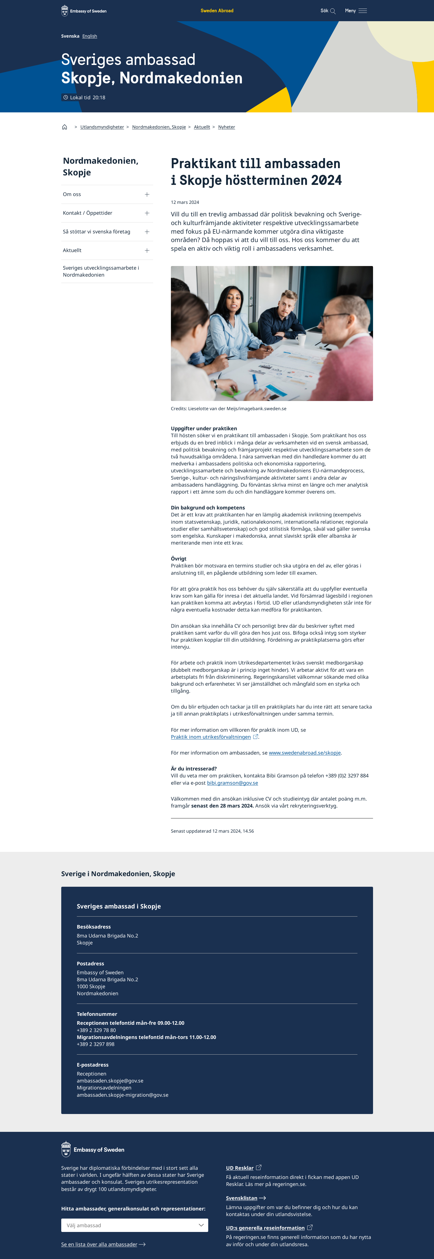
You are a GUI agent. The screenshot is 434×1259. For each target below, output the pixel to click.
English (89, 36)
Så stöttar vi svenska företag (96, 231)
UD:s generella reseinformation (265, 1227)
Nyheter (226, 127)
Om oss (72, 194)
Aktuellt (202, 127)
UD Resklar (240, 1167)
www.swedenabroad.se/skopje (305, 752)
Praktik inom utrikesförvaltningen (211, 736)
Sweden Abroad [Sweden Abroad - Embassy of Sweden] (217, 10)
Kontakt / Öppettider (87, 212)
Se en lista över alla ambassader (99, 1244)
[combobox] (134, 1225)
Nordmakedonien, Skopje (159, 127)
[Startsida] (66, 126)
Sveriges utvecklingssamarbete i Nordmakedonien (101, 271)
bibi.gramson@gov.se (232, 782)
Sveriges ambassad (152, 68)
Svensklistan (242, 1197)
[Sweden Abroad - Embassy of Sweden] (89, 11)
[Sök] (329, 10)
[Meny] (361, 10)
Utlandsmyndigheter (102, 127)
